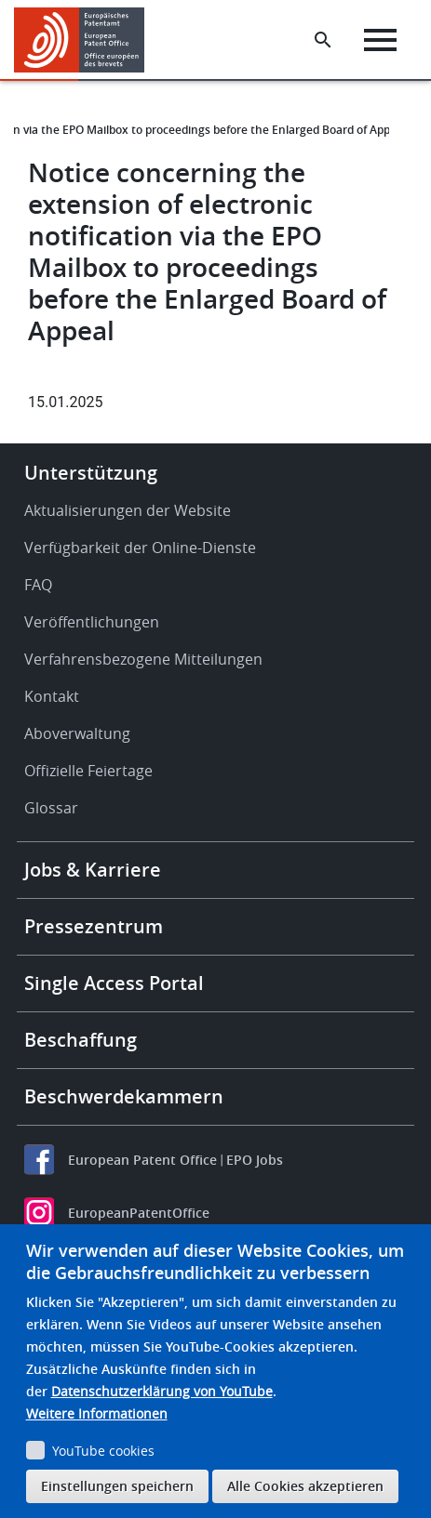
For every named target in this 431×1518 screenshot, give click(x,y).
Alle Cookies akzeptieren (305, 1486)
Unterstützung (90, 472)
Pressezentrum (93, 926)
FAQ (38, 584)
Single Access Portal (114, 983)
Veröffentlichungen (91, 622)
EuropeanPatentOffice (138, 1212)
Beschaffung (80, 1039)
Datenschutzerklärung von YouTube (162, 1391)
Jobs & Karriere (92, 869)
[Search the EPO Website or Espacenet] (323, 40)
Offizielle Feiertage (88, 770)
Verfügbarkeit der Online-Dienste (140, 547)
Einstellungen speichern (117, 1486)
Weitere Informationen (97, 1413)
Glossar (51, 808)
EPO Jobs (254, 1159)
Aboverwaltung (77, 733)
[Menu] (380, 40)
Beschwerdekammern (123, 1096)
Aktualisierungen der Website (127, 510)
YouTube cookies (103, 1450)
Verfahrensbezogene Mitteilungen (143, 659)
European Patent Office (142, 1159)
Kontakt (51, 696)
